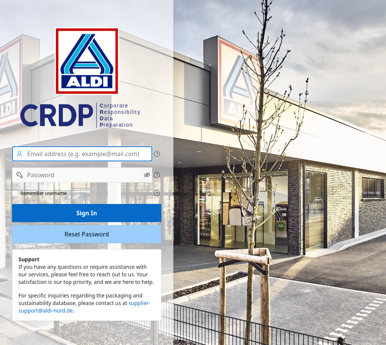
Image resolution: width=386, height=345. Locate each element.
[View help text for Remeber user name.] (156, 193)
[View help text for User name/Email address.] (156, 153)
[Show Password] (147, 174)
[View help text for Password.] (156, 174)
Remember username (43, 193)
